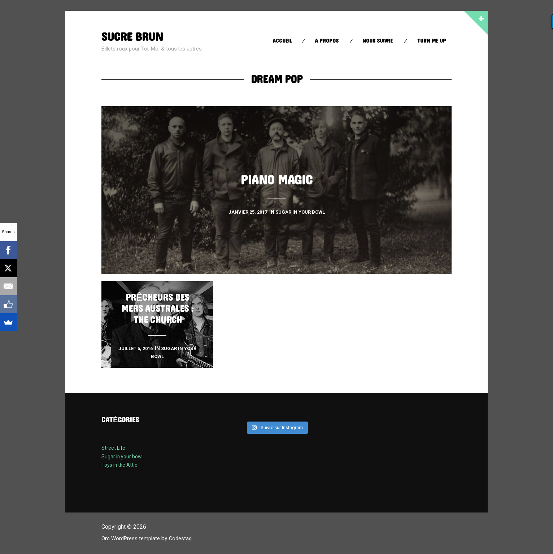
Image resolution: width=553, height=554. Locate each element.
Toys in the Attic (120, 465)
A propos (327, 41)
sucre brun (135, 36)
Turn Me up (431, 41)
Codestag (185, 538)
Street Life (113, 448)
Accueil (282, 41)
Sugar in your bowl (123, 456)
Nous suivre (377, 41)
